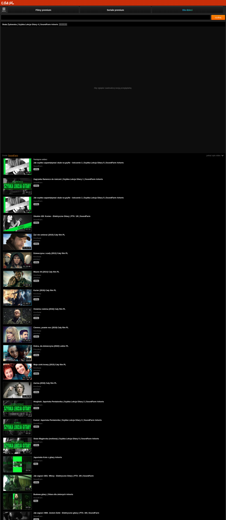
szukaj (218, 17)
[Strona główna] (8, 3)
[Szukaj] (105, 17)
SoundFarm (13, 155)
